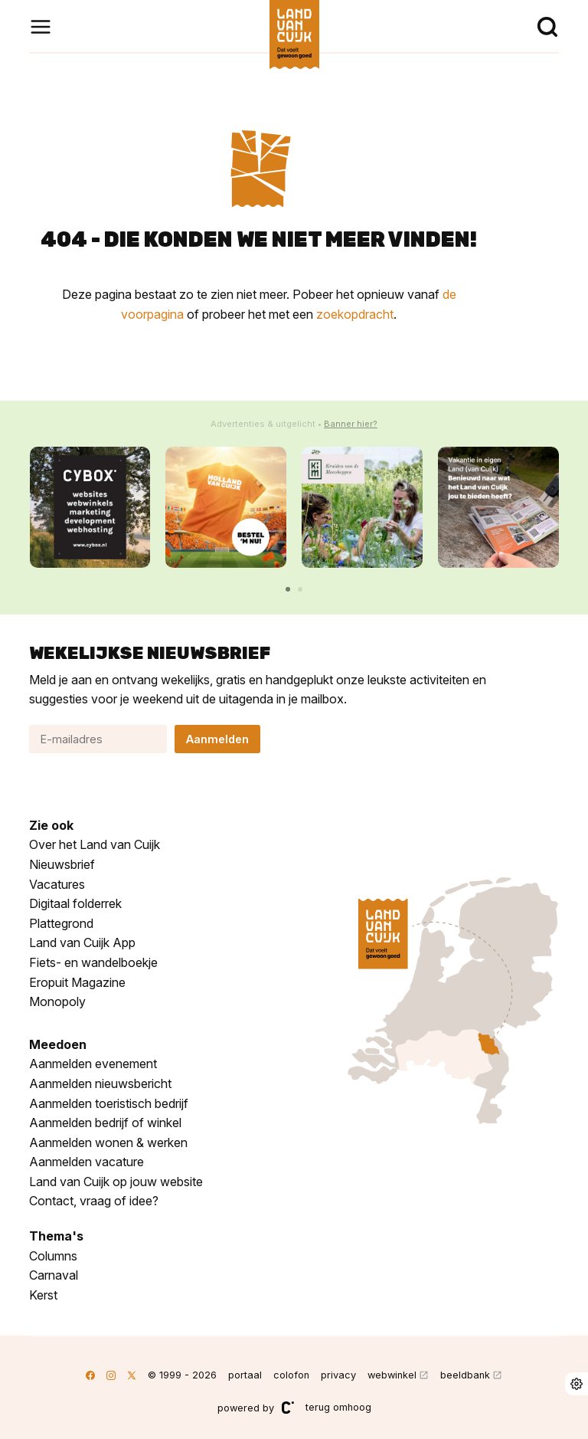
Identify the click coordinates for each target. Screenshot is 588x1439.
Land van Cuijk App (82, 942)
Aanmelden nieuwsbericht (100, 1083)
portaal (245, 1375)
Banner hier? (350, 423)
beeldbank (465, 1375)
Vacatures (57, 884)
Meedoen (58, 1044)
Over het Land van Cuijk (94, 844)
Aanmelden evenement (93, 1063)
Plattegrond (61, 923)
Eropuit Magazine (77, 982)
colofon (291, 1375)
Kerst (43, 1295)
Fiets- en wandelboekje (93, 962)
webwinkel (392, 1375)
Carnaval (53, 1275)
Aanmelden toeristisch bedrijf (108, 1103)
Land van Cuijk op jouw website (116, 1181)
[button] (288, 589)
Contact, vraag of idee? (93, 1200)
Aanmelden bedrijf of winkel (105, 1122)
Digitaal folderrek (75, 903)
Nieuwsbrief (62, 864)
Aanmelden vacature (86, 1161)
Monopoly (57, 1001)
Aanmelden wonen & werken (108, 1142)
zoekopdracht (355, 314)
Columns (53, 1256)
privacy (338, 1375)
